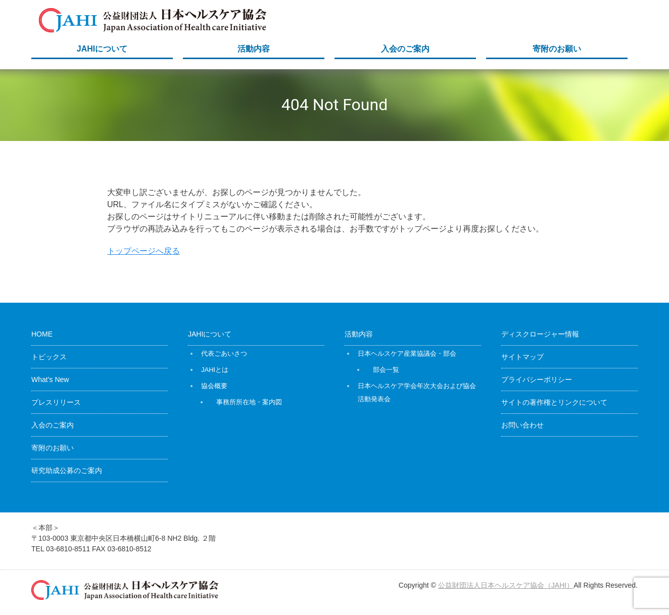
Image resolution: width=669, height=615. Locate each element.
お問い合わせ (522, 425)
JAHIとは (214, 369)
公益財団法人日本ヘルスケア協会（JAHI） (506, 585)
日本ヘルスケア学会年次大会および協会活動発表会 (417, 392)
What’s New (50, 379)
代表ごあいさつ (224, 353)
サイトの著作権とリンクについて (554, 402)
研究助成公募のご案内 (66, 470)
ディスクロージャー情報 (540, 334)
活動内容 (253, 48)
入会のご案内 (405, 48)
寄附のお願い (557, 48)
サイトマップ (522, 357)
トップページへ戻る (143, 251)
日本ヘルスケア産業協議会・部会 (407, 353)
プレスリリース (56, 402)
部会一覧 (386, 369)
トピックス (49, 357)
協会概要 (214, 386)
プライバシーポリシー (536, 379)
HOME (42, 334)
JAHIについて (102, 48)
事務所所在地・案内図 (249, 402)
